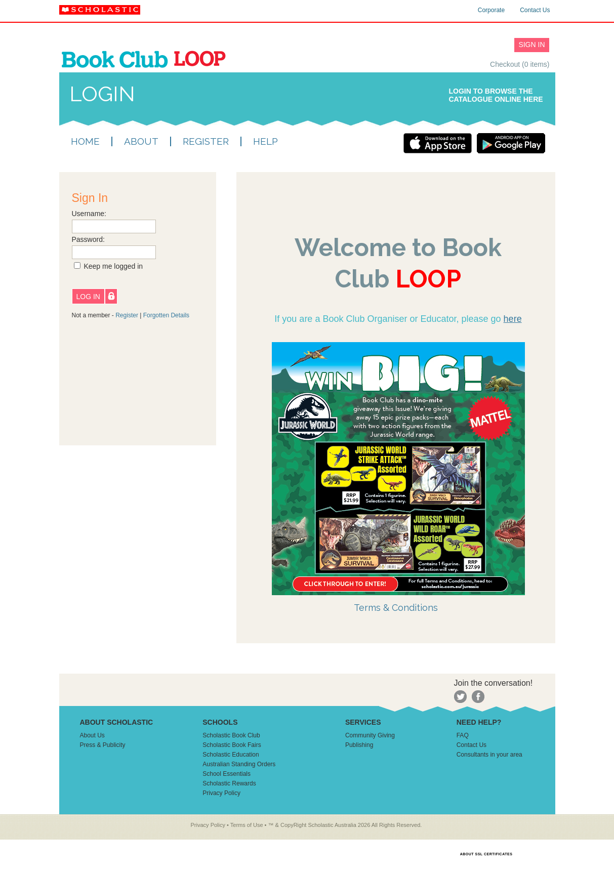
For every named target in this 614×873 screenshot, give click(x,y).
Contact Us (535, 10)
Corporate (491, 10)
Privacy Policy (221, 793)
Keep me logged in (113, 266)
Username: (89, 214)
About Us (92, 735)
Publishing (359, 745)
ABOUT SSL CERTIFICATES (486, 854)
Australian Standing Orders (238, 764)
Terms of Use (246, 825)
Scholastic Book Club (231, 735)
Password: (88, 239)
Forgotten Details (166, 315)
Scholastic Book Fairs (231, 745)
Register (126, 315)
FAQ (463, 735)
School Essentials (226, 773)
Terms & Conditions (396, 607)
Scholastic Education (230, 754)
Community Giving (370, 735)
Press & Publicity (103, 745)
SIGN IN (531, 44)
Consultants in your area (489, 754)
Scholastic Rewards (229, 783)
